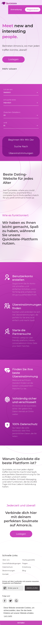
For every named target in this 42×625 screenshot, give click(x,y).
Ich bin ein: (8, 89)
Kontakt (5, 574)
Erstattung (26, 567)
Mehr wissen (9, 68)
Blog (24, 571)
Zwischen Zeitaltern (11, 112)
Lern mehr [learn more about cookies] (8, 616)
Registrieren (33, 10)
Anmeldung (16, 10)
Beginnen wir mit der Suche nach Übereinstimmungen (21, 146)
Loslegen (13, 59)
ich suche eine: (9, 100)
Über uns (5, 560)
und (5, 123)
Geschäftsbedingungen (11, 563)
